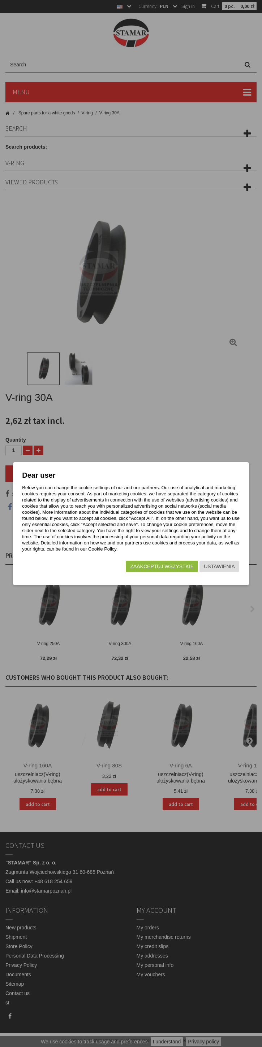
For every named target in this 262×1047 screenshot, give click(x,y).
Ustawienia (219, 566)
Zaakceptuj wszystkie (162, 566)
